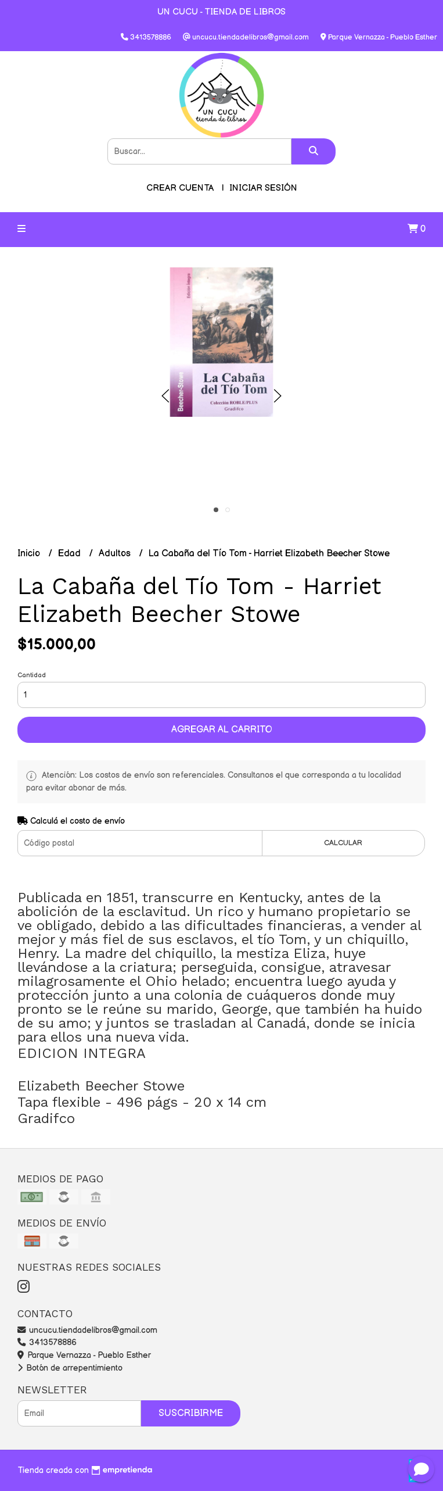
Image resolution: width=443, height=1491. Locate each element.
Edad (70, 553)
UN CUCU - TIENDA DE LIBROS (221, 11)
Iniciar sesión (263, 188)
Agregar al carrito (221, 729)
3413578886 (47, 1342)
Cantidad (31, 675)
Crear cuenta (180, 188)
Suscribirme (191, 1413)
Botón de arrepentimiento (70, 1368)
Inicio (29, 553)
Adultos (116, 553)
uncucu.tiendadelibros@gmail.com (87, 1330)
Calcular (343, 843)
